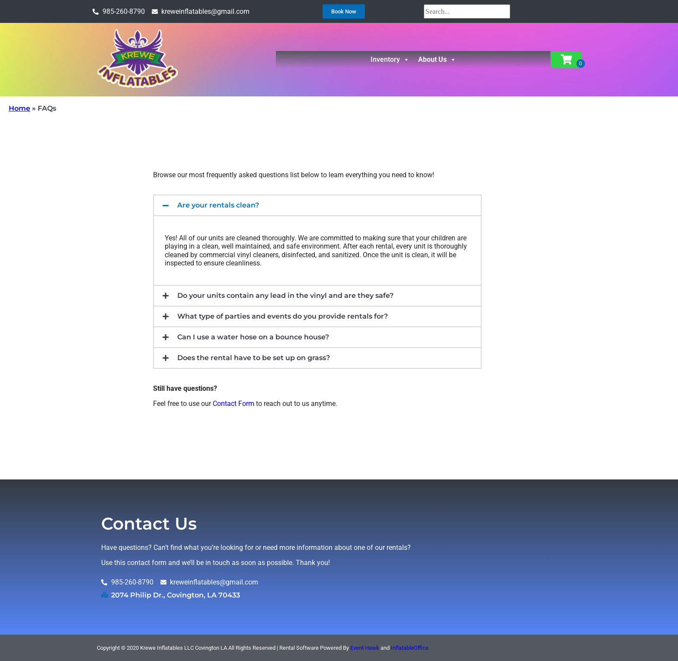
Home (19, 108)
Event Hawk (364, 648)
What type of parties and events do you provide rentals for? (282, 316)
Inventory (390, 59)
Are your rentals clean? (218, 205)
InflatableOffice (410, 648)
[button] (317, 205)
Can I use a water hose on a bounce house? (253, 337)
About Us (437, 59)
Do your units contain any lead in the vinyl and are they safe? (285, 295)
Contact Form (233, 403)
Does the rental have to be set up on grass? (253, 358)
